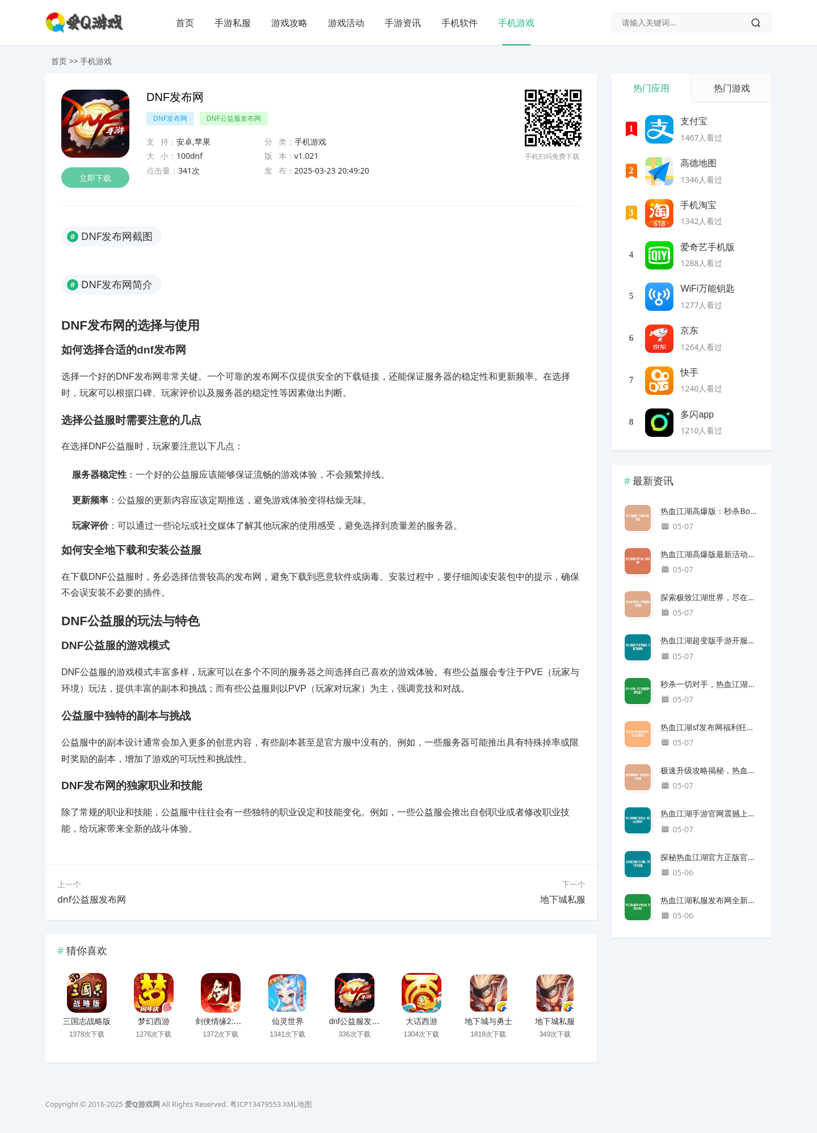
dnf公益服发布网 (91, 899)
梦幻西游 (154, 1021)
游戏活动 (346, 22)
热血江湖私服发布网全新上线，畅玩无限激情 (710, 900)
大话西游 (421, 1021)
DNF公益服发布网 (234, 118)
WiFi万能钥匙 (707, 288)
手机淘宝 (698, 205)
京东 (689, 330)
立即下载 (95, 177)
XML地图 (297, 1104)
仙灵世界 (288, 1021)
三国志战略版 (87, 1021)
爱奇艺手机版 (707, 247)
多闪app (697, 414)
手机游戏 (516, 22)
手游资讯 (403, 22)
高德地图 (698, 163)
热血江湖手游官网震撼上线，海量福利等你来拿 (710, 813)
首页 (185, 22)
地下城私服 (563, 899)
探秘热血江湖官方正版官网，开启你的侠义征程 (710, 857)
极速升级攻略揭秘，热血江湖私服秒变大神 (710, 770)
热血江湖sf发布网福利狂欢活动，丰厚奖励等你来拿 (710, 727)
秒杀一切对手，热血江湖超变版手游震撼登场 (710, 684)
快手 (689, 372)
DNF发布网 (170, 118)
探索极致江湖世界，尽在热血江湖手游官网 (710, 597)
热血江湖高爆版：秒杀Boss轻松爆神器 (710, 511)
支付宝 (693, 121)
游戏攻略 (289, 22)
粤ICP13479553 (255, 1104)
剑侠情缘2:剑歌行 (226, 1021)
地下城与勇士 (488, 1021)
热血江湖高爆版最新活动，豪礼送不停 (710, 554)
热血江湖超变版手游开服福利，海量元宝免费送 (710, 640)
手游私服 (232, 22)
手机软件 (459, 22)
